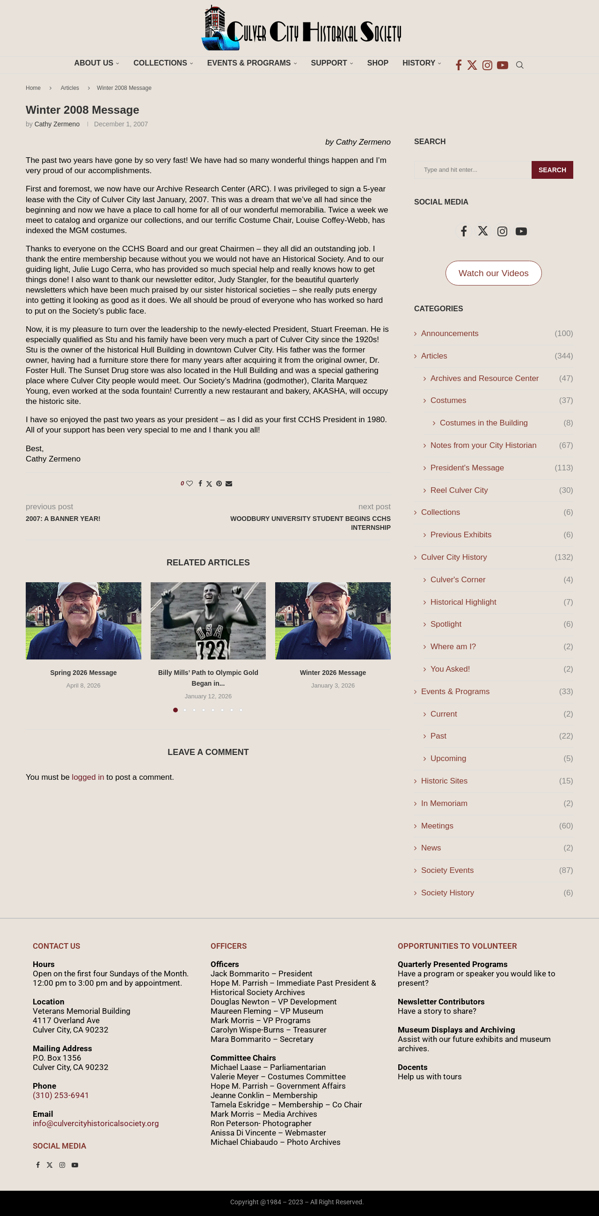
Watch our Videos (494, 273)
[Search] (520, 63)
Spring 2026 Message (83, 672)
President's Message (502, 468)
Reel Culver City (502, 490)
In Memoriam (497, 803)
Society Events (497, 870)
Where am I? (502, 646)
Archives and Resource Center (502, 378)
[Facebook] (458, 63)
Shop (377, 63)
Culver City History (497, 557)
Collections (160, 63)
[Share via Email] (229, 483)
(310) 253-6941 (61, 1095)
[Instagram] (487, 63)
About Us (94, 63)
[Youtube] (502, 63)
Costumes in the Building (506, 423)
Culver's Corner (502, 580)
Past (502, 736)
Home (33, 88)
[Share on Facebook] (200, 483)
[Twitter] (472, 63)
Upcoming (502, 758)
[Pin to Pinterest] (219, 483)
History (418, 63)
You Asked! (502, 669)
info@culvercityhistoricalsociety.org (96, 1123)
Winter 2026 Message (333, 672)
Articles (70, 88)
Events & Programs (249, 63)
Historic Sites (497, 781)
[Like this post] (189, 483)
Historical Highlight (502, 602)
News (497, 848)
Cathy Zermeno (57, 124)
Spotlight (502, 624)
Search (552, 170)
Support (329, 63)
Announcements (497, 333)
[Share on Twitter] (209, 484)
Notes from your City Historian (502, 445)
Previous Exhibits (502, 535)
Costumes (502, 400)
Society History (497, 893)
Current (502, 714)
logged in (88, 777)
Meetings (497, 826)
